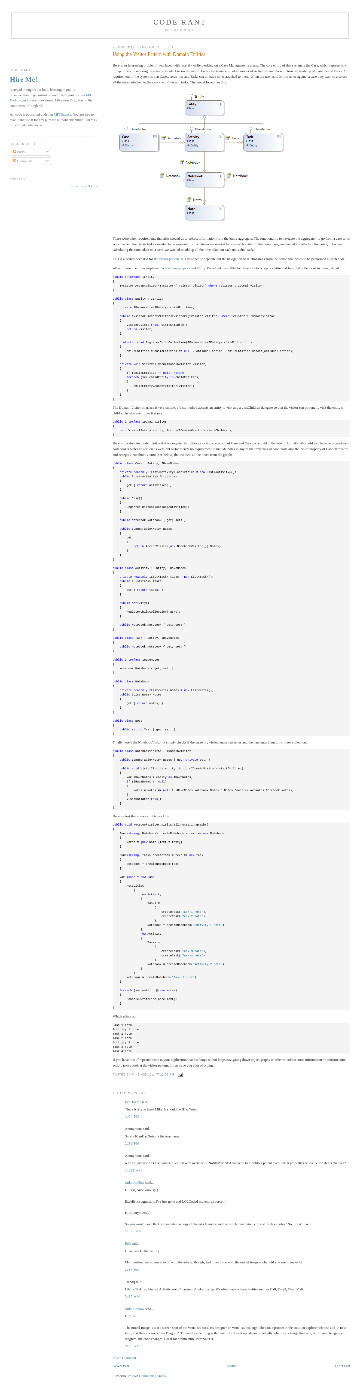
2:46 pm (132, 1269)
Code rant (180, 22)
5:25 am (132, 1296)
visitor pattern (169, 259)
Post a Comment (124, 1358)
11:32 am (133, 1170)
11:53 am (133, 1231)
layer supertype (176, 268)
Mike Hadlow (135, 1183)
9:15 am (132, 1346)
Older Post (342, 1366)
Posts (19, 152)
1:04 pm (132, 1116)
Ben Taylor (133, 1102)
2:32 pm (132, 1143)
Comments (23, 161)
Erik (128, 1243)
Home (232, 1366)
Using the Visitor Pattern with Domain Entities (159, 54)
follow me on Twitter (84, 186)
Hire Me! (23, 79)
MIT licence (62, 114)
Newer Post (121, 1366)
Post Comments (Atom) (149, 1376)
